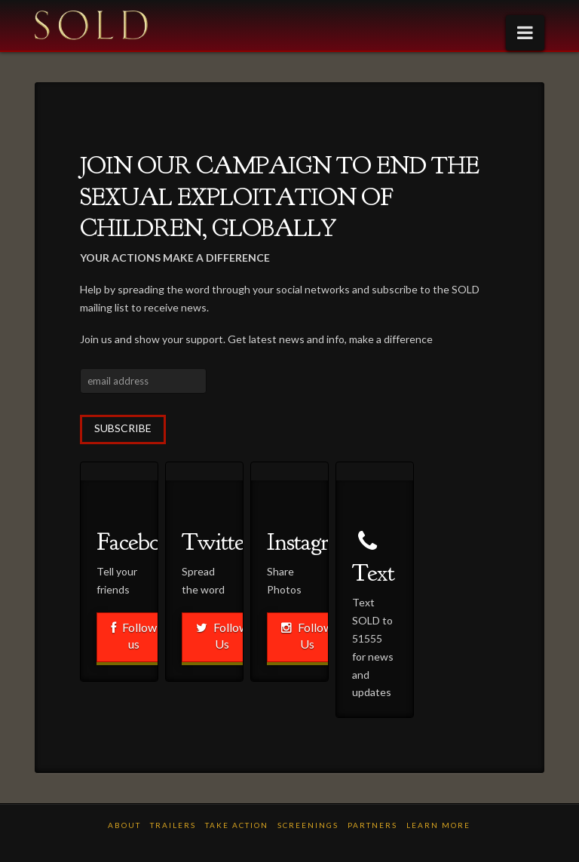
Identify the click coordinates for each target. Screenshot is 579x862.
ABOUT (124, 825)
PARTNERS (372, 825)
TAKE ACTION (236, 825)
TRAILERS (173, 825)
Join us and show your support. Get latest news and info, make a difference (256, 339)
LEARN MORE (438, 825)
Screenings (308, 825)
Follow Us (222, 635)
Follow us (134, 635)
